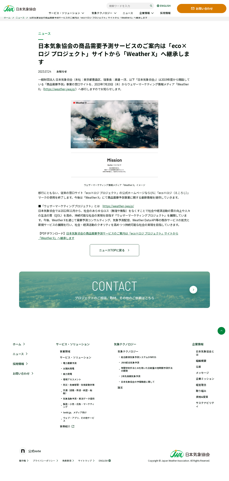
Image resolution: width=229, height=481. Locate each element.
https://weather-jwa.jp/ (59, 89)
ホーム (7, 17)
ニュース (20, 17)
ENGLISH (164, 5)
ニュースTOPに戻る (114, 250)
